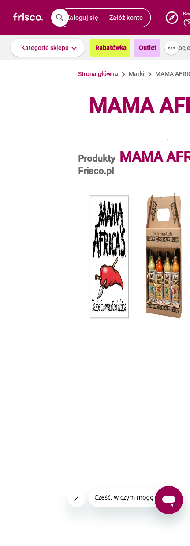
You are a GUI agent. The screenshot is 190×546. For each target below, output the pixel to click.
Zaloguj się (82, 17)
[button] (48, 48)
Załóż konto (126, 17)
